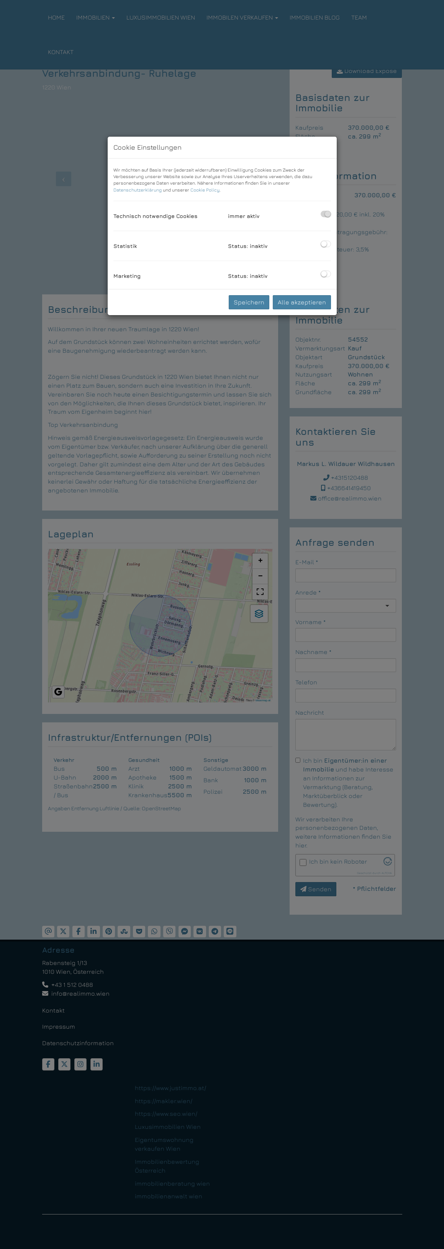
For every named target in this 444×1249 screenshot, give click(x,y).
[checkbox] (326, 214)
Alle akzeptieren (302, 302)
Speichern (249, 302)
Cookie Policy (205, 190)
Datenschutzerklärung (137, 190)
